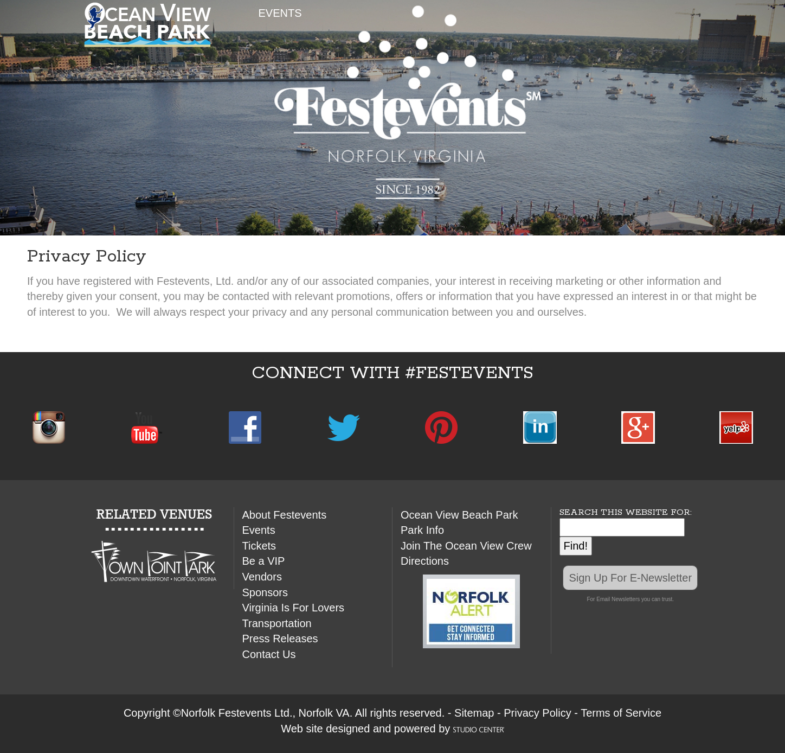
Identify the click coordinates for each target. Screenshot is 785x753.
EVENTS (280, 13)
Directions (425, 561)
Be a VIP (263, 561)
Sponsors (265, 592)
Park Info (422, 530)
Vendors (262, 577)
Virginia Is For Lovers (293, 608)
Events (258, 530)
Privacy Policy (537, 713)
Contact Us (269, 654)
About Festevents (284, 515)
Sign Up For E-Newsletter (630, 578)
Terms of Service (621, 713)
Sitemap (474, 713)
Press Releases (280, 638)
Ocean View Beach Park (459, 515)
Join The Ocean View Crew (466, 546)
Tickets (259, 546)
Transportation (277, 623)
